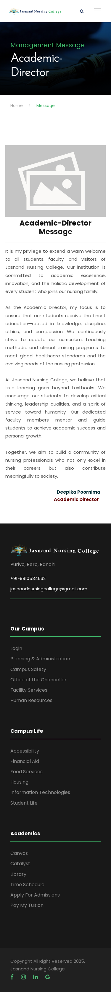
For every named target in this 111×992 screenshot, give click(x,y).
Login (16, 648)
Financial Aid (24, 761)
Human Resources (31, 700)
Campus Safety (28, 669)
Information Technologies (40, 792)
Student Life (24, 803)
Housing (19, 782)
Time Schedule (27, 884)
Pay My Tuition (27, 905)
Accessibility (24, 751)
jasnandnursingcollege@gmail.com (48, 589)
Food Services (26, 771)
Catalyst (20, 863)
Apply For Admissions (35, 894)
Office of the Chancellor (38, 679)
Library (18, 874)
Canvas (19, 853)
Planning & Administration (40, 658)
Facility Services (28, 690)
